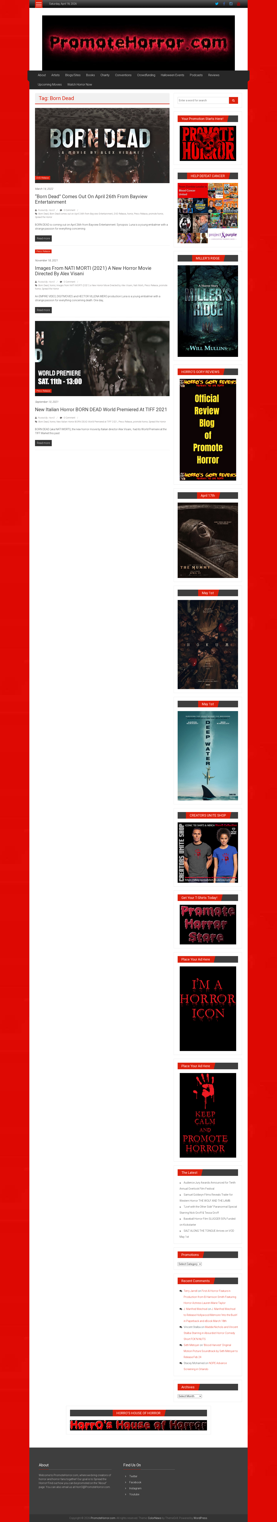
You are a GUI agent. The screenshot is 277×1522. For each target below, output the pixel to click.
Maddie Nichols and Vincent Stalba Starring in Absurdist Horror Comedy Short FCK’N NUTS (211, 1333)
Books (90, 75)
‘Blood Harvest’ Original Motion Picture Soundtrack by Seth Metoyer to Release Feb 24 (211, 1351)
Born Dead (43, 213)
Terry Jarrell (190, 1290)
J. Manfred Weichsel (195, 1308)
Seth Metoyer (191, 1345)
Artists (55, 75)
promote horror (156, 213)
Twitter (133, 1476)
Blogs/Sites (73, 75)
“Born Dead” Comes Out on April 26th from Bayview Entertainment (91, 199)
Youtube (134, 1494)
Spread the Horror (43, 217)
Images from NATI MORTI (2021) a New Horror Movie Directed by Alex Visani (93, 270)
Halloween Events (172, 75)
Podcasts (196, 75)
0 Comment (67, 210)
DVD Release (43, 178)
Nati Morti (138, 285)
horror (130, 213)
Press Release (141, 213)
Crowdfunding (146, 75)
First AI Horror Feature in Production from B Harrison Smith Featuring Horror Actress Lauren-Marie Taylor (210, 1296)
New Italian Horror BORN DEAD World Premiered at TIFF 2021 (101, 409)
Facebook (135, 1482)
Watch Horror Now (79, 84)
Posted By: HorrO (46, 210)
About (42, 75)
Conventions (123, 75)
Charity (105, 75)
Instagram (135, 1488)
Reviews (213, 75)
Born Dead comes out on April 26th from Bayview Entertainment (81, 213)
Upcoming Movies (50, 84)
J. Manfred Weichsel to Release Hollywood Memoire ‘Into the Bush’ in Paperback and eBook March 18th (210, 1315)
